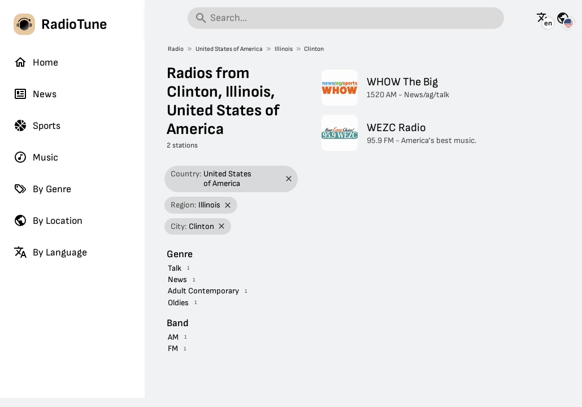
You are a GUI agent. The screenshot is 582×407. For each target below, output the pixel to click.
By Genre (42, 189)
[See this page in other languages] (543, 18)
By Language (50, 252)
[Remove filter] (288, 178)
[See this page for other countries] (562, 18)
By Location (48, 220)
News (35, 94)
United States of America (229, 49)
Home (36, 62)
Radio (176, 49)
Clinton (314, 49)
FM (173, 348)
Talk (174, 268)
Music (36, 157)
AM (173, 337)
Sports (37, 125)
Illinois (284, 49)
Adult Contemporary (203, 291)
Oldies (178, 303)
